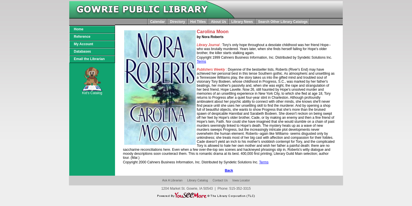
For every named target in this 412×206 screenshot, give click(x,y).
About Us (218, 22)
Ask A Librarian (172, 180)
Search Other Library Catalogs (283, 22)
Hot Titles (198, 22)
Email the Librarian (89, 59)
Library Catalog (197, 180)
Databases (82, 51)
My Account (83, 44)
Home (78, 29)
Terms (201, 62)
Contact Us (220, 180)
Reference (82, 37)
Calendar (157, 22)
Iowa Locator (241, 180)
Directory (177, 22)
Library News (242, 22)
